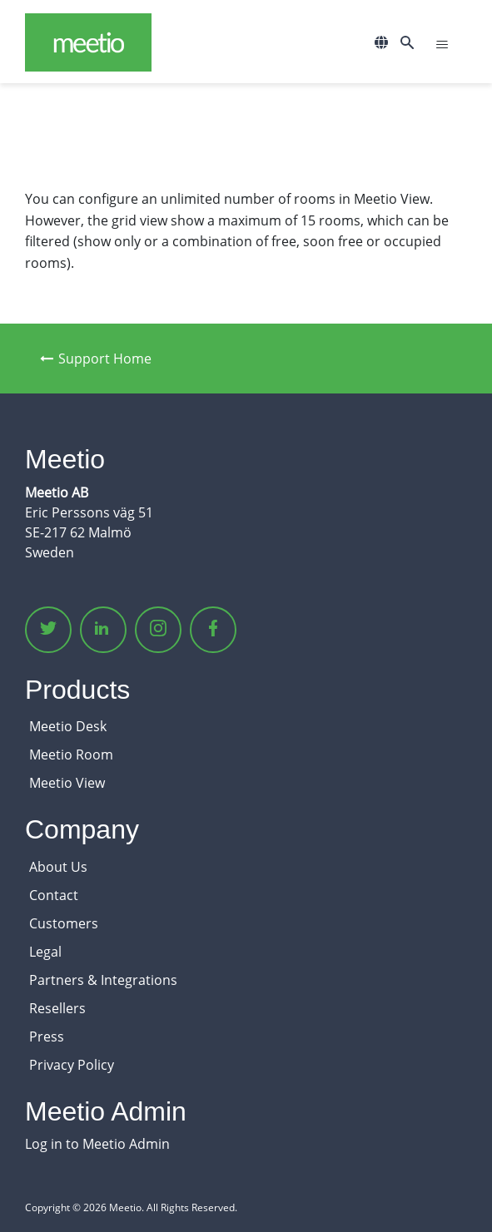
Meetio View (67, 783)
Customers (63, 923)
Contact (53, 895)
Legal (45, 952)
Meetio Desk (68, 726)
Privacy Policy (71, 1065)
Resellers (57, 1008)
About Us (58, 867)
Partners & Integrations (103, 980)
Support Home (96, 358)
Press (46, 1036)
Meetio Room (71, 754)
